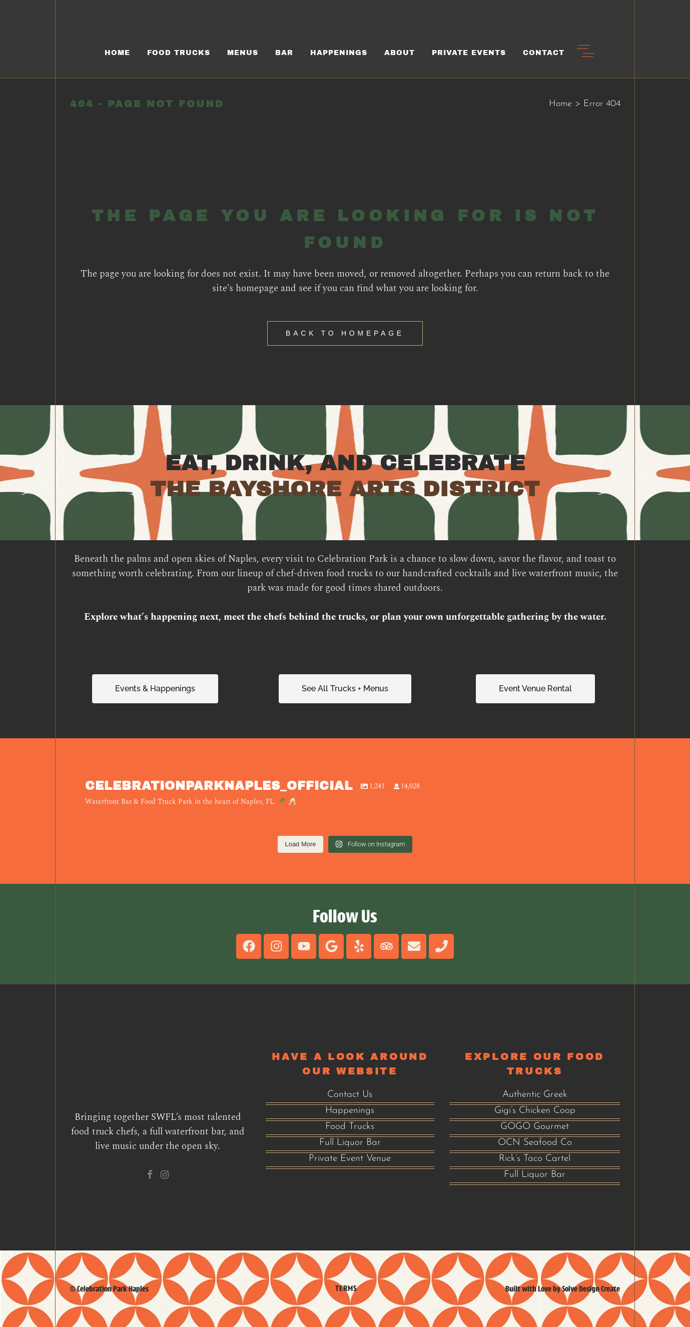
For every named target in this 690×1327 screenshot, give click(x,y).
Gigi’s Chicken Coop (534, 1110)
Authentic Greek (534, 1094)
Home (560, 104)
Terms (346, 1288)
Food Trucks (349, 1126)
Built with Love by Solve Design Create (562, 1288)
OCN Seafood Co (535, 1142)
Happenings (349, 1110)
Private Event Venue (350, 1158)
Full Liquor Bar (350, 1142)
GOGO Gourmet (534, 1126)
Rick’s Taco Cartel (534, 1158)
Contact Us (349, 1094)
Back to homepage (345, 333)
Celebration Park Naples (113, 1288)
